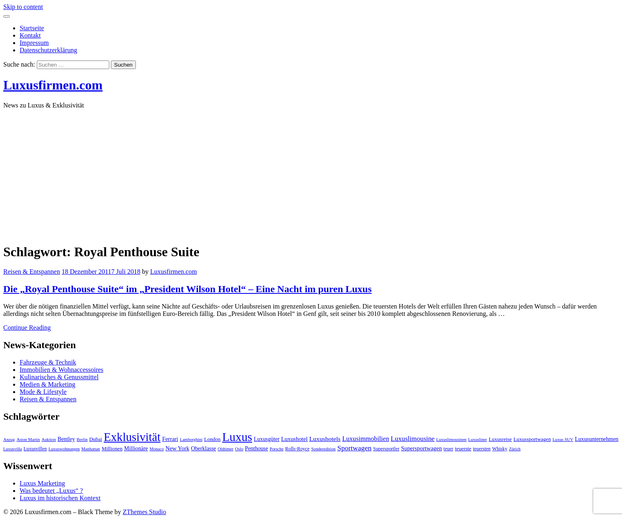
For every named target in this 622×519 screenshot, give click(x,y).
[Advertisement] (311, 173)
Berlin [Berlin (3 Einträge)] (82, 439)
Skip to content (23, 6)
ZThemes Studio (144, 511)
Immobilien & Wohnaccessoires (62, 369)
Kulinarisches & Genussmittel (59, 377)
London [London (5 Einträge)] (212, 439)
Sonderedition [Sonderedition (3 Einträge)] (323, 449)
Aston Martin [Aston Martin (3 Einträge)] (28, 439)
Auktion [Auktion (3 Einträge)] (49, 439)
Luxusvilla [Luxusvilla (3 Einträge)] (12, 449)
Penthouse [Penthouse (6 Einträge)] (256, 448)
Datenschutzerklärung (48, 50)
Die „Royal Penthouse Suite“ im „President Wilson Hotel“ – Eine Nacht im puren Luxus (187, 289)
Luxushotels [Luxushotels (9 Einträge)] (324, 438)
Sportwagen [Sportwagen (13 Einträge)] (354, 448)
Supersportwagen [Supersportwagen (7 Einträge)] (421, 448)
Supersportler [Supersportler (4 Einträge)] (386, 449)
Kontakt (30, 35)
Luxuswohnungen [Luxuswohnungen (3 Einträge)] (63, 449)
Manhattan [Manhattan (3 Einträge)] (90, 449)
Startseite (32, 28)
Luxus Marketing (42, 483)
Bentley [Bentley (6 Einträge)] (66, 439)
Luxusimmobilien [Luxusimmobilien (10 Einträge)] (365, 438)
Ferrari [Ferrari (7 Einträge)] (170, 439)
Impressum (34, 42)
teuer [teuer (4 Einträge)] (448, 449)
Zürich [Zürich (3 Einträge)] (515, 449)
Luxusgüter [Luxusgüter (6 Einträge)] (266, 439)
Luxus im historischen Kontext (60, 497)
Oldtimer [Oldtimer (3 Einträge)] (225, 449)
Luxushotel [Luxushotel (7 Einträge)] (294, 439)
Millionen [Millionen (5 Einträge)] (111, 449)
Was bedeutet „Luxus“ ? (51, 490)
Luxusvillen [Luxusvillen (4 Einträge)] (35, 449)
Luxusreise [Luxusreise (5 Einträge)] (500, 439)
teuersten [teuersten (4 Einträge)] (482, 449)
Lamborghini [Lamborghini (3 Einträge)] (191, 439)
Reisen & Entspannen (31, 271)
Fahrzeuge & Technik (48, 362)
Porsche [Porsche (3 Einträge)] (277, 449)
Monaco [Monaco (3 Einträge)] (156, 449)
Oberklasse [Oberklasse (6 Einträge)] (203, 448)
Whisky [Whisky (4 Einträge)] (499, 449)
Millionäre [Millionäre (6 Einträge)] (136, 448)
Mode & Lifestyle (43, 391)
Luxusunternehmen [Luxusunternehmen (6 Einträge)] (596, 439)
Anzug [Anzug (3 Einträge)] (9, 439)
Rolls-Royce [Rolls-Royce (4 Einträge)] (297, 449)
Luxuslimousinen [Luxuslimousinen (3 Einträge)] (451, 439)
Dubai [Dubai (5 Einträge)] (95, 439)
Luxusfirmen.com (53, 85)
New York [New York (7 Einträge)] (177, 448)
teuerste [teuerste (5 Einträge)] (463, 449)
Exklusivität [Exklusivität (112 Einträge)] (132, 436)
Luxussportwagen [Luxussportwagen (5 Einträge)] (532, 439)
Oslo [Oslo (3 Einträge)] (239, 449)
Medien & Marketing (47, 384)
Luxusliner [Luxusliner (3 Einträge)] (477, 439)
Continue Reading (27, 327)
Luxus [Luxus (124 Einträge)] (237, 436)
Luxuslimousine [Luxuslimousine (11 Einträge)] (413, 439)
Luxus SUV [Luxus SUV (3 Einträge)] (562, 439)
